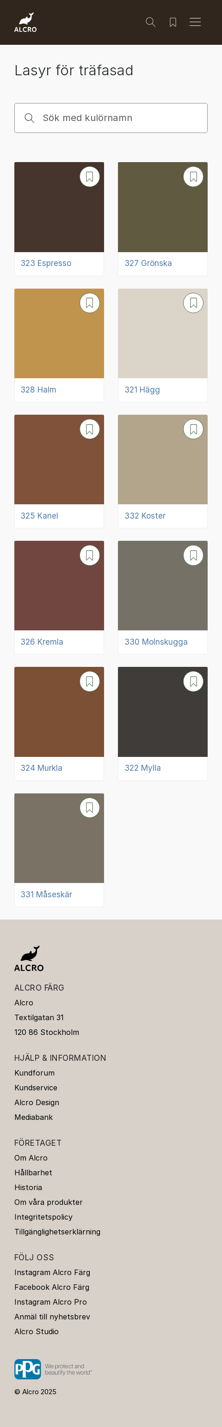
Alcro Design (36, 1102)
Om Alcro (31, 1157)
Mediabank (33, 1117)
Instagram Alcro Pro (50, 1301)
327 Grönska (148, 263)
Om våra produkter (48, 1202)
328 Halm (38, 389)
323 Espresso (45, 263)
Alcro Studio (36, 1331)
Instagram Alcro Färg (52, 1272)
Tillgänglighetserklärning (57, 1231)
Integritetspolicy (43, 1216)
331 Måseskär (46, 894)
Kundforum (34, 1072)
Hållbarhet (33, 1172)
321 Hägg (142, 389)
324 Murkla (41, 768)
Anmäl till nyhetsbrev (52, 1316)
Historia (28, 1187)
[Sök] (150, 22)
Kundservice (35, 1087)
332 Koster (145, 515)
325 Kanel (39, 515)
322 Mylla (142, 768)
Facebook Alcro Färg (51, 1287)
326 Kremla (41, 642)
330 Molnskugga (156, 642)
